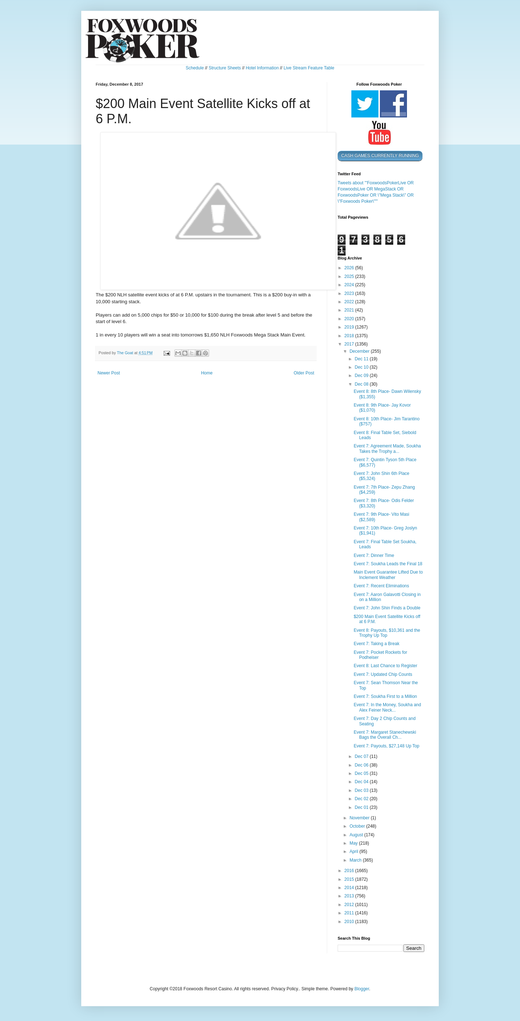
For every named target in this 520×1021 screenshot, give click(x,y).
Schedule (195, 67)
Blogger (361, 988)
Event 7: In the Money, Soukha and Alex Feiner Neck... (387, 707)
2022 (349, 301)
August (357, 834)
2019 (349, 327)
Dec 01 (362, 807)
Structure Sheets (225, 67)
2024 (349, 284)
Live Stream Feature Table (308, 67)
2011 (349, 912)
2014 (349, 887)
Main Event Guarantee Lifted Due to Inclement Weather (388, 575)
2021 (349, 310)
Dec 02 (362, 798)
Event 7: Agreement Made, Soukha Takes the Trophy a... (387, 448)
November (360, 817)
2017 (349, 344)
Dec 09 (362, 375)
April (354, 851)
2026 (349, 267)
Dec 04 (362, 781)
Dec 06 (362, 765)
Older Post (304, 373)
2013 (349, 895)
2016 (349, 870)
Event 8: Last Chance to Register (385, 665)
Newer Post (109, 373)
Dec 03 (362, 790)
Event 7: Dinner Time (374, 555)
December (360, 351)
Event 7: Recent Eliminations (381, 585)
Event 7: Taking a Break (376, 643)
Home (207, 373)
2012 (349, 904)
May (354, 843)
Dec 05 (362, 773)
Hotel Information (262, 67)
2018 (349, 335)
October (358, 826)
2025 (349, 276)
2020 (349, 318)
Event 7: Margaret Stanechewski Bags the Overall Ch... (385, 735)
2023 (349, 293)
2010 (349, 921)
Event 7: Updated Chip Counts (383, 674)
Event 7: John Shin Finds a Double (387, 607)
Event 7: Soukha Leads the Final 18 (388, 563)
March (356, 860)
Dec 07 (362, 756)
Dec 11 (362, 358)
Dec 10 (362, 367)
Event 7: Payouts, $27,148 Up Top (386, 745)
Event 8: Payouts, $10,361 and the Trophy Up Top (387, 633)
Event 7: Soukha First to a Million (385, 696)
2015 (349, 879)
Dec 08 (362, 384)
